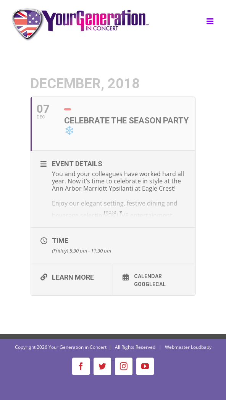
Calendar (148, 276)
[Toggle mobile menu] (211, 21)
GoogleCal (150, 284)
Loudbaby (201, 347)
